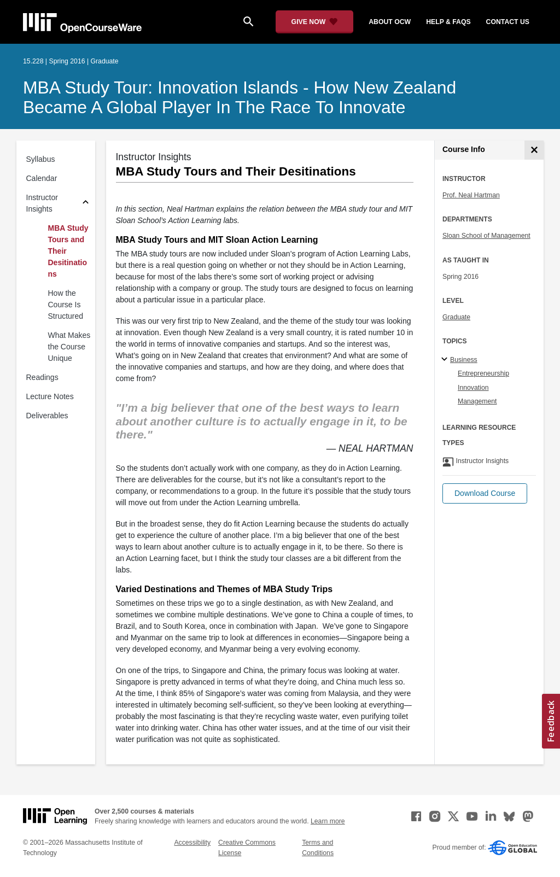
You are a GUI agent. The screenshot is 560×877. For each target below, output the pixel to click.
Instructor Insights (42, 203)
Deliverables (47, 415)
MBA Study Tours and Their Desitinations (68, 251)
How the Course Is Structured (66, 304)
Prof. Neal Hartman (471, 195)
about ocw (390, 22)
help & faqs (448, 22)
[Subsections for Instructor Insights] (85, 203)
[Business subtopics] (446, 360)
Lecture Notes (50, 396)
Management (477, 401)
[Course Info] (534, 150)
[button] (484, 493)
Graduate (456, 317)
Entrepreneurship (483, 373)
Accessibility (192, 842)
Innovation (473, 387)
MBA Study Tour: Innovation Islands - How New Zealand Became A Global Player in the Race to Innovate (239, 97)
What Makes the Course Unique (69, 347)
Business (463, 360)
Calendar (41, 178)
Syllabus (40, 159)
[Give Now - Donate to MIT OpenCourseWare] (315, 21)
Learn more (328, 821)
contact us (507, 22)
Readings (42, 377)
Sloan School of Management (486, 235)
